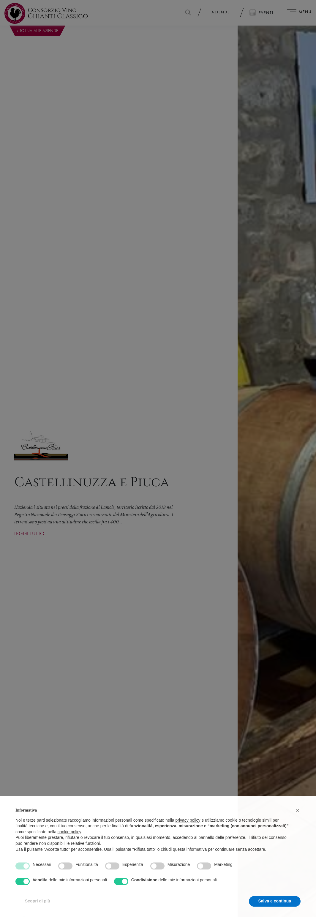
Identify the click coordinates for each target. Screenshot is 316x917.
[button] (297, 821)
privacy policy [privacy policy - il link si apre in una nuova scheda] (188, 830)
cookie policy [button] (69, 842)
